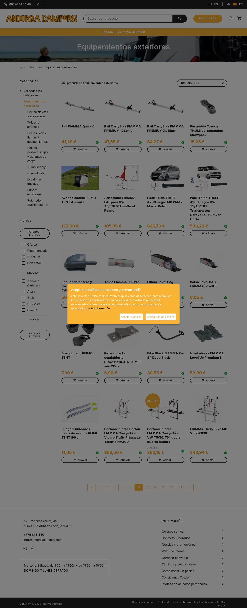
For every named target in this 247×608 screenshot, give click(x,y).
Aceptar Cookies (131, 316)
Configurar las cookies (161, 316)
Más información (99, 308)
